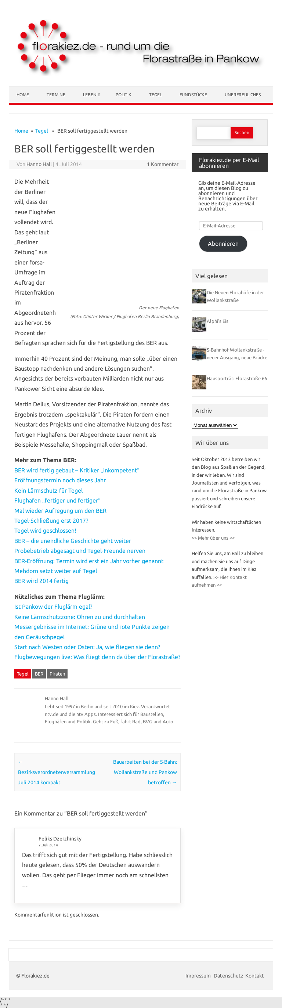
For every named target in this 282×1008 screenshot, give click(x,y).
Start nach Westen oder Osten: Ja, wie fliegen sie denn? (87, 647)
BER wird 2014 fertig (41, 580)
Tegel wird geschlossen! (45, 530)
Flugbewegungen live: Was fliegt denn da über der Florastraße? (97, 657)
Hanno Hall (39, 164)
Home (23, 94)
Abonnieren (223, 243)
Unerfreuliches (243, 94)
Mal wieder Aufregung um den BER (60, 510)
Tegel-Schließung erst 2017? (51, 520)
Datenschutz (228, 976)
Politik (123, 94)
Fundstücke (193, 94)
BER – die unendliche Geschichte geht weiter (72, 540)
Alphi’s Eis (217, 321)
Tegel (155, 94)
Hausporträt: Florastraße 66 (237, 378)
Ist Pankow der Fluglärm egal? (53, 606)
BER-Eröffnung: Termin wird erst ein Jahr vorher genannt (88, 561)
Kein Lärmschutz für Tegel (48, 490)
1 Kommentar (162, 164)
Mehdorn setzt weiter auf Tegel (55, 571)
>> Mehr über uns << (213, 537)
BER (39, 673)
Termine (56, 94)
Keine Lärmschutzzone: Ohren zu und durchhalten (79, 616)
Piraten (57, 673)
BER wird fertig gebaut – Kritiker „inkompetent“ (77, 470)
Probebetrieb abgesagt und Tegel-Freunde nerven (79, 550)
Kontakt (254, 976)
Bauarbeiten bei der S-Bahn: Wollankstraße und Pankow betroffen (145, 772)
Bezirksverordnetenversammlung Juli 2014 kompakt (56, 772)
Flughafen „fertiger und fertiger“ (57, 500)
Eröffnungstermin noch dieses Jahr (60, 480)
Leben (90, 94)
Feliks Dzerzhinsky (60, 839)
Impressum (198, 976)
